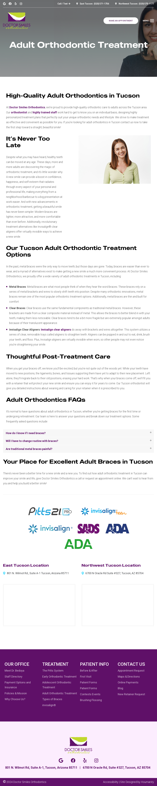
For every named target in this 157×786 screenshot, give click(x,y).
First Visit (85, 676)
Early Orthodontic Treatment (59, 676)
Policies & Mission (16, 693)
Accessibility (110, 782)
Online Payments (128, 682)
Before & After (88, 670)
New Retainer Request (131, 694)
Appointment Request (131, 670)
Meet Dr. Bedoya (14, 670)
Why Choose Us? (15, 699)
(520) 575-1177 (146, 4)
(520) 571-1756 (101, 4)
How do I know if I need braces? (26, 433)
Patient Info (94, 664)
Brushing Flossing (91, 700)
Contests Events (90, 694)
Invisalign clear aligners (56, 329)
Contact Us (131, 664)
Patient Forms (88, 682)
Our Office (17, 664)
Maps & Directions (129, 676)
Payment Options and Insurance (18, 685)
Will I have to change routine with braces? (32, 441)
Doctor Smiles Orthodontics (27, 107)
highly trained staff (45, 112)
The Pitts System (52, 670)
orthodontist (19, 112)
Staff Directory (13, 676)
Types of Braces (52, 699)
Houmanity (147, 782)
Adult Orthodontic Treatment (59, 693)
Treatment (55, 664)
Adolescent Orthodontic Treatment (56, 685)
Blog (120, 688)
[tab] (78, 433)
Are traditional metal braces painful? (29, 449)
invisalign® (49, 705)
